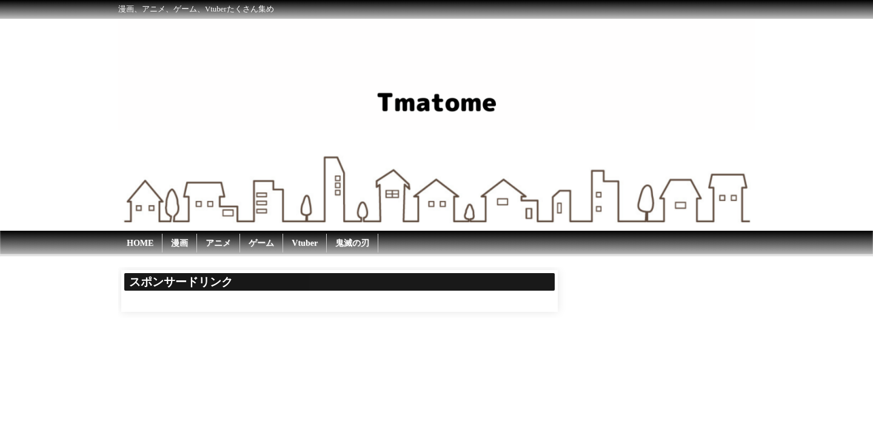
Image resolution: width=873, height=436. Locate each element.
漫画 (179, 243)
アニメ (218, 243)
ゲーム (261, 243)
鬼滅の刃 (352, 243)
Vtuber (305, 243)
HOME (140, 243)
